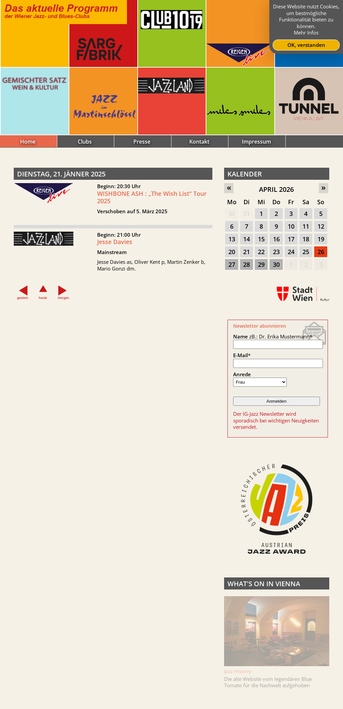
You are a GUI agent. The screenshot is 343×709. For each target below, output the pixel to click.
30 (231, 214)
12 (321, 226)
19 (321, 239)
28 (246, 264)
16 (276, 239)
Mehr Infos (306, 32)
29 (261, 264)
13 (231, 239)
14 (246, 239)
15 (261, 239)
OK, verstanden (306, 45)
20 (231, 252)
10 (291, 226)
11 (305, 226)
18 (305, 239)
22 (261, 252)
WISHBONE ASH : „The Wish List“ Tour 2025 (152, 197)
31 (246, 214)
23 (276, 252)
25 (305, 252)
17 (291, 239)
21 (246, 252)
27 (231, 264)
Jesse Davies (114, 244)
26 (321, 252)
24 (291, 252)
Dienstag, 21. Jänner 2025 (61, 173)
